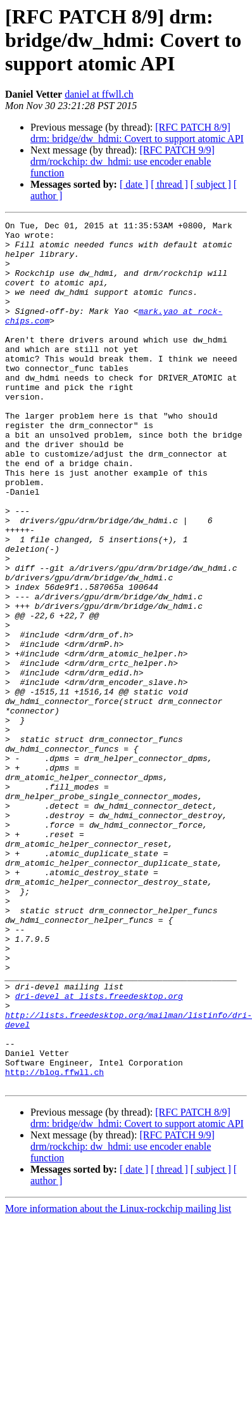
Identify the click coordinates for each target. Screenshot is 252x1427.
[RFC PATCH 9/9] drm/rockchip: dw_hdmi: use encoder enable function (122, 161)
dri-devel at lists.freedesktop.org (99, 1151)
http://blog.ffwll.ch (54, 1243)
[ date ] (134, 184)
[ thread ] (169, 184)
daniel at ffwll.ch (99, 94)
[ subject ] (211, 184)
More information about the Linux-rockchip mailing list (118, 1381)
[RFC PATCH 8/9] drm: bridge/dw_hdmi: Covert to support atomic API (137, 133)
